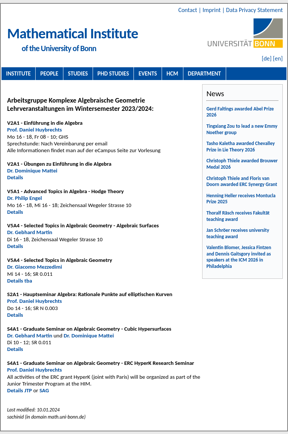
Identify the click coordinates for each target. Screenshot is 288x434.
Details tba (19, 280)
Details (15, 177)
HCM (172, 73)
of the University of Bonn (59, 48)
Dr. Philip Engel (24, 198)
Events (148, 73)
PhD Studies (113, 73)
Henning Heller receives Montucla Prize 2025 (240, 198)
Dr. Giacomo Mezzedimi (34, 266)
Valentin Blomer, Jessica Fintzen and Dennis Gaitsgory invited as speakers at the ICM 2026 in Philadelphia (238, 256)
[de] (267, 58)
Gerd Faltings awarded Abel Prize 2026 (240, 112)
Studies (78, 73)
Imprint (212, 10)
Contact (188, 10)
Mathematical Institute (72, 33)
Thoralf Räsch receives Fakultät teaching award (237, 216)
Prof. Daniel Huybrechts (34, 129)
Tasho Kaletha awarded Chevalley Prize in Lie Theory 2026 (240, 146)
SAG (44, 390)
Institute (18, 73)
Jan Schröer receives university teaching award (237, 233)
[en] (278, 58)
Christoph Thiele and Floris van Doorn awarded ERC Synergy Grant (241, 181)
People (49, 73)
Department (204, 73)
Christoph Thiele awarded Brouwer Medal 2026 (242, 163)
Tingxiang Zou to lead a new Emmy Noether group (241, 129)
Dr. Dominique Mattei (32, 170)
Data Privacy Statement (254, 10)
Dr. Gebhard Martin (29, 232)
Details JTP (19, 390)
